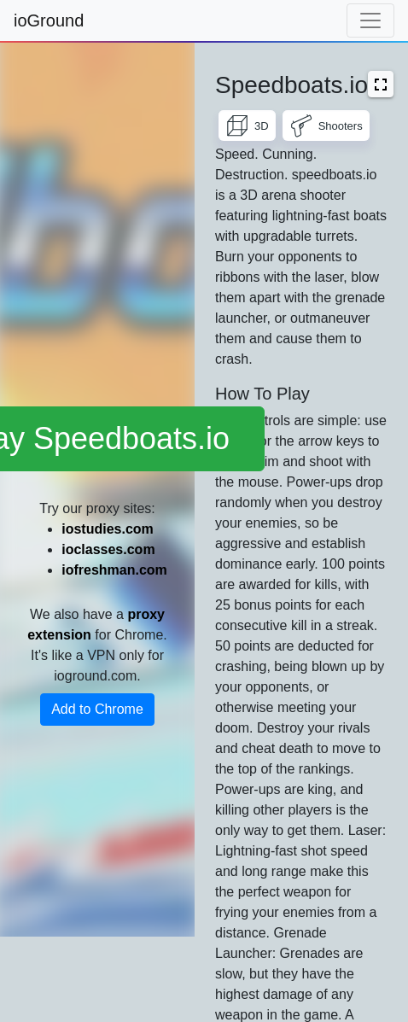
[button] (380, 84)
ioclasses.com (107, 549)
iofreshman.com (114, 570)
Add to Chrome (97, 709)
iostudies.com (107, 529)
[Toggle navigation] (370, 20)
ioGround (49, 20)
